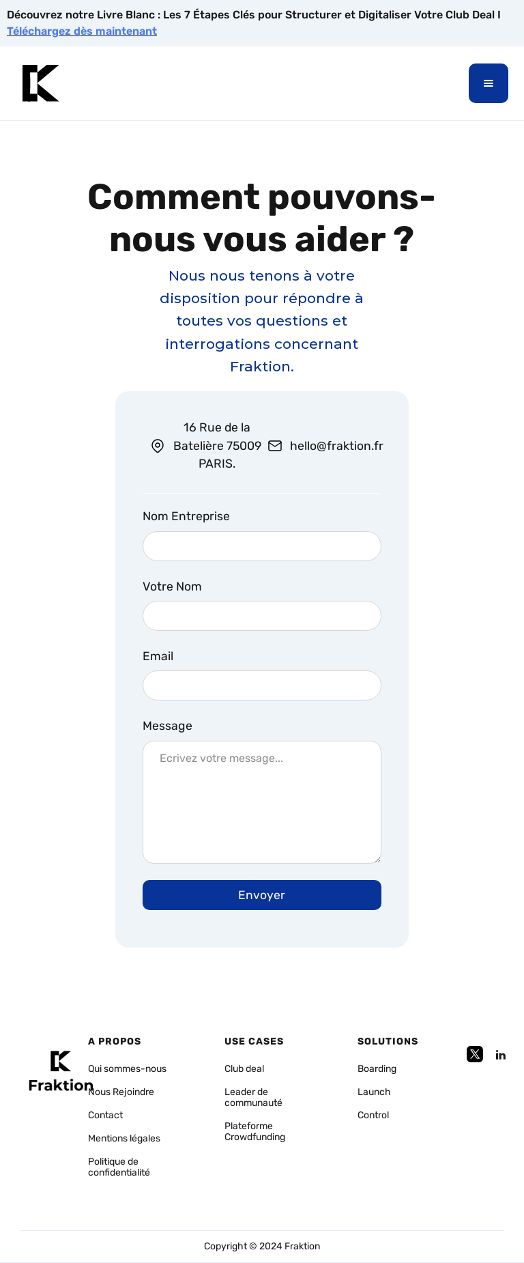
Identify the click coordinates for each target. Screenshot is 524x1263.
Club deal (244, 1069)
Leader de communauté (253, 1098)
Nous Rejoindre (121, 1092)
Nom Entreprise (186, 516)
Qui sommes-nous (127, 1069)
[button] (488, 83)
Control (373, 1115)
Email (158, 656)
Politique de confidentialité (119, 1167)
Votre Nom (172, 586)
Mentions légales (124, 1138)
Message (167, 726)
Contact (105, 1115)
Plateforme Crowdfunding (254, 1132)
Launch (374, 1092)
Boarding (377, 1069)
